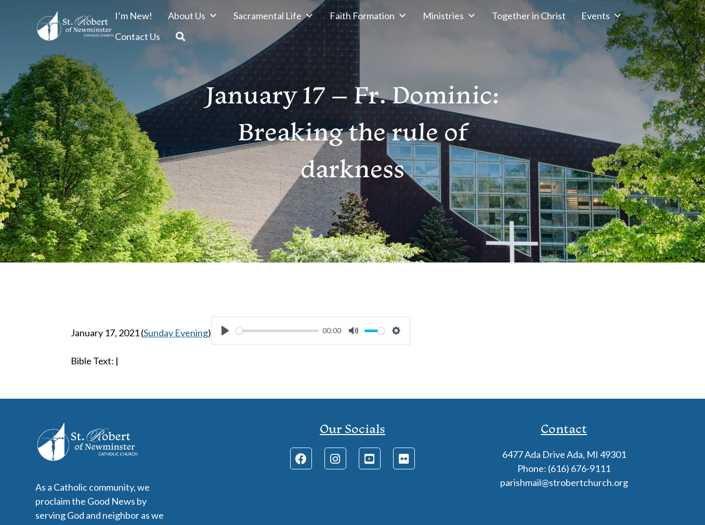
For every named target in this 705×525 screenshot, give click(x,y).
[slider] (277, 331)
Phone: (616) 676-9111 (563, 468)
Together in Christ (529, 15)
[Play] (225, 330)
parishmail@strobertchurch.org (564, 482)
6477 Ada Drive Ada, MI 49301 (564, 454)
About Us (193, 15)
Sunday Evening (175, 332)
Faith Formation (368, 15)
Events (601, 15)
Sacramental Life (273, 15)
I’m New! (133, 15)
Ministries (449, 15)
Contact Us (137, 36)
